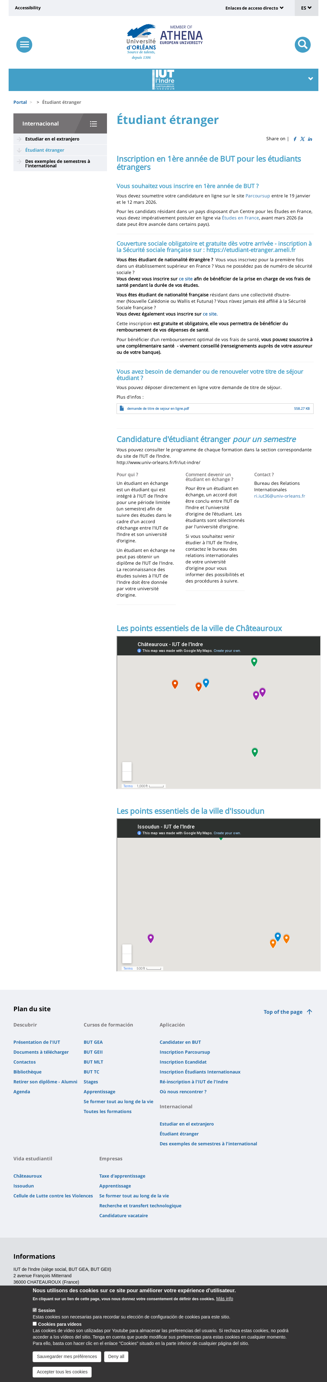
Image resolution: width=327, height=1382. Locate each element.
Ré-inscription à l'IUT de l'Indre (194, 1082)
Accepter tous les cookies (62, 1371)
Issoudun (23, 1186)
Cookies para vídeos (59, 1324)
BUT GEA (93, 1042)
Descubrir (25, 1024)
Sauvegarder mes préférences (67, 1356)
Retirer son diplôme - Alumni (45, 1082)
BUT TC (91, 1072)
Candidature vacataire (123, 1215)
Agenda (21, 1091)
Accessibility (28, 8)
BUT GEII (93, 1052)
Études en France (240, 218)
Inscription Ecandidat (183, 1062)
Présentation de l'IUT (36, 1042)
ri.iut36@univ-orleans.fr (279, 496)
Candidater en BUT (180, 1042)
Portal (20, 102)
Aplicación (172, 1024)
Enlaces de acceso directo (251, 8)
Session (46, 1310)
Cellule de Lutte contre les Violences (53, 1196)
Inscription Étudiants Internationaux (200, 1072)
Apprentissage (99, 1091)
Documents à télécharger (41, 1052)
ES (306, 8)
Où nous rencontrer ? (183, 1091)
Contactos (24, 1062)
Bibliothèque (27, 1072)
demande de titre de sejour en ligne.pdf (158, 408)
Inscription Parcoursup (185, 1052)
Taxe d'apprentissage (122, 1176)
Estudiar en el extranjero (52, 139)
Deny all (116, 1356)
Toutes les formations (108, 1111)
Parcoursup (258, 196)
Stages (91, 1082)
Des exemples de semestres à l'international (57, 163)
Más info (224, 1298)
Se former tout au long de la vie (118, 1101)
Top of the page (283, 1011)
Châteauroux (27, 1176)
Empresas (110, 1158)
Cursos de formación (108, 1024)
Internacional (40, 123)
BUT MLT (93, 1062)
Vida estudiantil (32, 1158)
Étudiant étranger (44, 150)
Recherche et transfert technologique (140, 1206)
